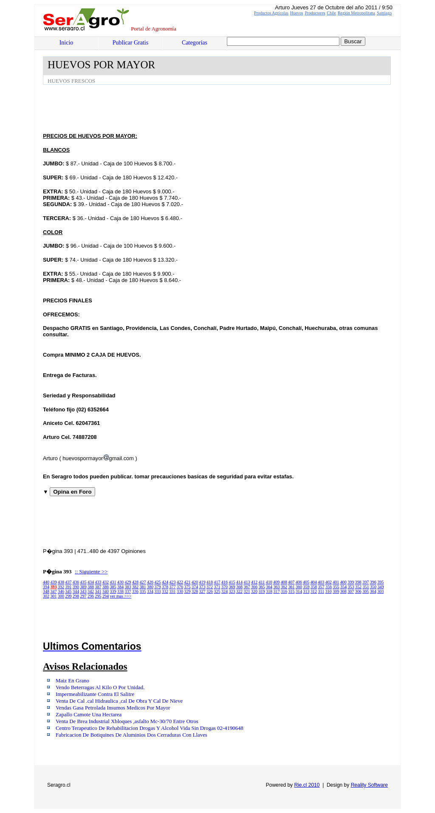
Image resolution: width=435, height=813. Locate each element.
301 (54, 596)
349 (381, 586)
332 (165, 591)
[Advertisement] (197, 108)
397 (365, 582)
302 (46, 596)
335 (143, 591)
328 (195, 591)
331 (172, 591)
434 (91, 582)
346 (61, 591)
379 (158, 586)
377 (172, 586)
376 (180, 586)
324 (224, 591)
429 (128, 582)
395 (380, 582)
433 (98, 582)
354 (343, 586)
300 (61, 596)
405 (306, 582)
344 (76, 591)
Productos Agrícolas (271, 13)
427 (143, 582)
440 (46, 582)
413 (247, 582)
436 (76, 582)
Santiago (384, 13)
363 (277, 586)
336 (135, 591)
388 (91, 586)
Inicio (66, 42)
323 (232, 591)
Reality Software (369, 785)
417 (217, 582)
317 (277, 591)
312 (314, 591)
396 (373, 582)
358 (314, 586)
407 (291, 582)
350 (373, 586)
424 (165, 582)
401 (336, 582)
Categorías (194, 42)
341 (98, 591)
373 (202, 586)
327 (202, 591)
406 (299, 582)
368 (239, 586)
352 (358, 586)
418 (209, 582)
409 (276, 582)
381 (143, 586)
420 (195, 582)
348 (46, 591)
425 (158, 582)
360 (299, 586)
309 (336, 591)
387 (98, 586)
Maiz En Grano (72, 681)
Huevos (296, 13)
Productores (315, 13)
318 (269, 591)
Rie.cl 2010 (306, 785)
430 (120, 582)
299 (68, 596)
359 (306, 586)
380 (150, 586)
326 (209, 591)
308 (343, 591)
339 (113, 591)
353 (351, 586)
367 (247, 586)
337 (128, 591)
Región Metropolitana (356, 13)
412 (254, 582)
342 (91, 591)
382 (135, 586)
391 (68, 586)
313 (306, 591)
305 (365, 591)
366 (254, 586)
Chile (331, 13)
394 (46, 586)
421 (187, 582)
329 (187, 591)
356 (328, 586)
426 (150, 582)
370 (224, 586)
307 (350, 591)
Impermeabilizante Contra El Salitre (95, 694)
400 (343, 582)
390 (76, 586)
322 (239, 591)
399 (350, 582)
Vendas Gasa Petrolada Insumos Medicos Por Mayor (113, 708)
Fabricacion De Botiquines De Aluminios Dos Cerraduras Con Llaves (131, 735)
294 (105, 596)
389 (83, 586)
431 (113, 582)
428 (135, 582)
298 (76, 596)
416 (224, 582)
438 (61, 582)
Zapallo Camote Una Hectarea (88, 715)
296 (91, 596)
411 (262, 582)
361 (291, 586)
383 (128, 586)
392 (61, 586)
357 (321, 586)
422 (180, 582)
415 (232, 582)
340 (105, 591)
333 (158, 591)
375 (187, 586)
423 (172, 582)
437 (68, 582)
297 (83, 596)
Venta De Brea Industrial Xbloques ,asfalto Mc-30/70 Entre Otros (127, 721)
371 (217, 586)
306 (358, 591)
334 (150, 591)
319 (262, 591)
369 (232, 586)
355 (336, 586)
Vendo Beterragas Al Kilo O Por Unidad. (100, 687)
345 (68, 591)
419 (202, 582)
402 (328, 582)
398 (358, 582)
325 (217, 591)
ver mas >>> (121, 596)
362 (284, 586)
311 (321, 591)
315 (291, 591)
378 (165, 586)
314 (299, 591)
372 (209, 586)
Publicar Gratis (130, 42)
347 (54, 591)
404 (314, 582)
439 (54, 582)
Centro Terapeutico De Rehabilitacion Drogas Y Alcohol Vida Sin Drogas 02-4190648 (149, 728)
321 (247, 591)
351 (366, 586)
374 (195, 586)
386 (105, 586)
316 (284, 591)
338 (120, 591)
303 (380, 591)
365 (262, 586)
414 (239, 582)
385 (113, 586)
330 (180, 591)
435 (83, 582)
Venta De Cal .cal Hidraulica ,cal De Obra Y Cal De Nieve (119, 701)
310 (328, 591)
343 (83, 591)
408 (284, 582)
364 (269, 586)
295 (98, 596)
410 (269, 582)
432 (105, 582)
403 (321, 582)
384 (120, 586)
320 (254, 591)
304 (373, 591)
